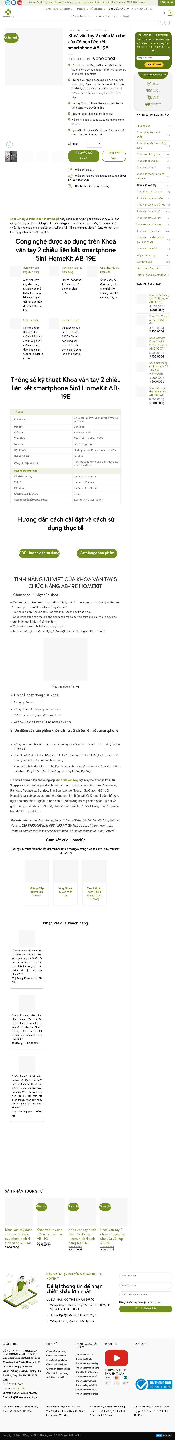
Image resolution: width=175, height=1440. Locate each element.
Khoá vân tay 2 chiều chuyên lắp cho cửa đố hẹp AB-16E (112, 1237)
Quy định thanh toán (56, 1360)
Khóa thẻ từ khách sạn (149, 192)
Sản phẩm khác (81, 17)
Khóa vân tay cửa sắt (148, 231)
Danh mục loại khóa (59, 9)
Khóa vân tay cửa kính (148, 218)
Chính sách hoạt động (57, 1373)
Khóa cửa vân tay (118, 9)
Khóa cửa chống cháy (148, 154)
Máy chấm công (145, 255)
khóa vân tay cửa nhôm (149, 224)
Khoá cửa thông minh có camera (150, 176)
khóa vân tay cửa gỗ (48, 219)
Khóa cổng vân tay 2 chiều (148, 135)
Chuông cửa (143, 126)
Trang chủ (81, 9)
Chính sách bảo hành (56, 1365)
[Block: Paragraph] (65, 675)
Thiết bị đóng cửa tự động (151, 275)
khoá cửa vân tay (66, 780)
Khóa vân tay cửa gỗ (148, 211)
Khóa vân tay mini (146, 249)
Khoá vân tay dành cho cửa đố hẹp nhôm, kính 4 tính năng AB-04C (82, 1237)
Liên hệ (125, 17)
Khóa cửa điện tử (142, 9)
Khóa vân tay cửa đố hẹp (150, 205)
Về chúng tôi (98, 9)
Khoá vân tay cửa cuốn (149, 198)
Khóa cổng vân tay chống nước (151, 145)
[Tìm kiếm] (164, 13)
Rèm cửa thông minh (148, 268)
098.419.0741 (18, 1389)
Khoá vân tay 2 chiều (22, 219)
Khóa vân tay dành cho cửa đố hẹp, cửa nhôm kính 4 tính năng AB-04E (19, 1237)
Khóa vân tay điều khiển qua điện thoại (150, 240)
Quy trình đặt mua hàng (58, 1369)
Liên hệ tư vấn (114, 156)
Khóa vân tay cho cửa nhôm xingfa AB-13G (50, 1235)
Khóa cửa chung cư (147, 161)
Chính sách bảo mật (56, 1356)
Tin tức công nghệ (106, 17)
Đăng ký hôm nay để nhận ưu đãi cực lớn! (140, 1302)
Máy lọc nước (144, 262)
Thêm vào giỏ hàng (84, 156)
